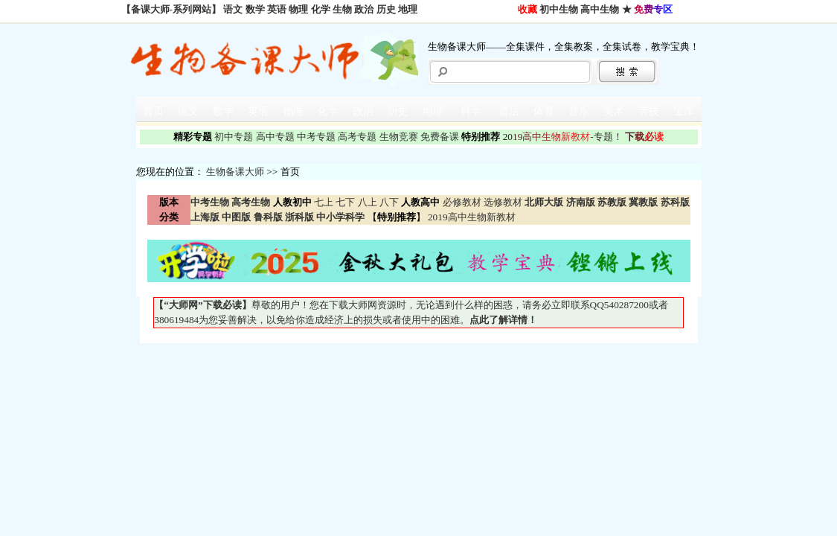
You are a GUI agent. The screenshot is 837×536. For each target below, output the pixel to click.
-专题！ (563, 136)
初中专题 (233, 136)
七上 (323, 202)
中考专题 (316, 136)
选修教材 (503, 202)
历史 (386, 9)
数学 (255, 9)
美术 (613, 111)
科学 (471, 111)
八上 (367, 202)
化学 (320, 9)
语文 (233, 9)
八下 (389, 202)
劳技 (648, 111)
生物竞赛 (398, 136)
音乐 (578, 111)
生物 (342, 9)
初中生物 (558, 9)
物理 (298, 9)
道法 (508, 111)
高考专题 (357, 136)
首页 (153, 111)
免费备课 (439, 136)
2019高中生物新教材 (471, 217)
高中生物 (599, 9)
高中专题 (275, 136)
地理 (407, 9)
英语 (276, 9)
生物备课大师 (235, 171)
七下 (345, 202)
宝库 (683, 111)
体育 (543, 111)
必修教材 (462, 202)
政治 (363, 9)
